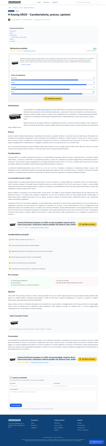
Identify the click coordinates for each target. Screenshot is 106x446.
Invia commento (15, 405)
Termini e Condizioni (82, 430)
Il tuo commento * (14, 389)
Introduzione (13, 31)
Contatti (79, 423)
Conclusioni (12, 41)
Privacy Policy (81, 425)
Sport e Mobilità (58, 427)
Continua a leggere (25, 64)
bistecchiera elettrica (44, 109)
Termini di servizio (45, 408)
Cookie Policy (81, 427)
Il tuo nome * (13, 383)
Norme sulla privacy (36, 408)
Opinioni (12, 39)
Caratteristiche (13, 35)
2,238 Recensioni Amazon (29, 50)
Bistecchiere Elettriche (29, 7)
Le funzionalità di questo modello (18, 37)
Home (9, 7)
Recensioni (46, 2)
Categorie (15, 7)
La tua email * (57, 383)
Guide (39, 2)
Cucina (20, 7)
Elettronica (57, 423)
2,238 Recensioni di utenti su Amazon (39, 227)
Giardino (56, 430)
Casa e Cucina (58, 425)
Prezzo (11, 33)
